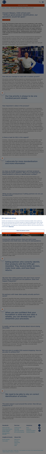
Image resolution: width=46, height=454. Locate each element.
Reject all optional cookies (23, 230)
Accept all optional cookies (23, 233)
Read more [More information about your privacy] (11, 226)
